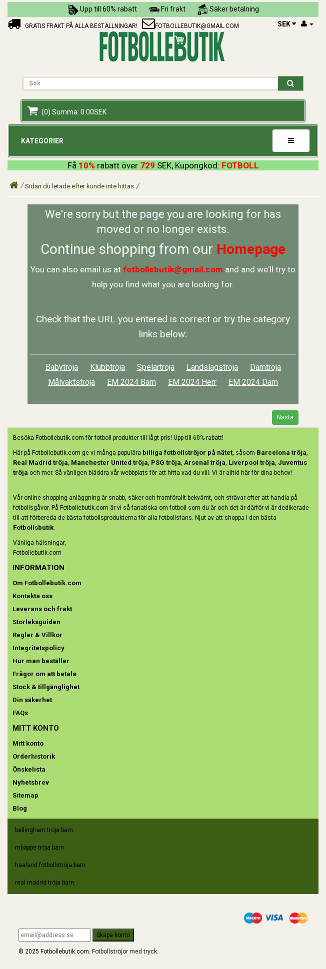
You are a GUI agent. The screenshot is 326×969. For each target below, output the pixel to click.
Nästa (285, 417)
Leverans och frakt (42, 609)
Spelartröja (155, 367)
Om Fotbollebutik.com (47, 583)
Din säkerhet (32, 700)
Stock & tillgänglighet (46, 687)
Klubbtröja (107, 367)
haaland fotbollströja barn (50, 865)
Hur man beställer (41, 661)
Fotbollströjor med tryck (124, 951)
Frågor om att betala (44, 674)
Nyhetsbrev (30, 782)
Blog (19, 808)
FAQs (20, 713)
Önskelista (29, 769)
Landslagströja (212, 367)
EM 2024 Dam (253, 382)
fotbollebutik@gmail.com (197, 25)
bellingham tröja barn (44, 830)
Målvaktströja (71, 382)
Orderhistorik (33, 756)
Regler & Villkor (37, 635)
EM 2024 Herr (192, 382)
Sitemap (25, 795)
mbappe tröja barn (39, 847)
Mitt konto (28, 743)
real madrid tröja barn (44, 882)
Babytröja (62, 367)
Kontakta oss (32, 596)
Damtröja (265, 367)
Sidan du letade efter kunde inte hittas (79, 186)
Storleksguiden (36, 622)
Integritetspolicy (38, 648)
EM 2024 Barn (131, 382)
